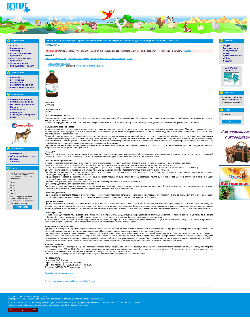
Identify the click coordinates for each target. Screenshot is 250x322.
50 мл (12, 191)
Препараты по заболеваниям (111, 58)
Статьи (13, 45)
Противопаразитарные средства (107, 40)
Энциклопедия (17, 48)
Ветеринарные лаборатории (17, 111)
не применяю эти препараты (22, 201)
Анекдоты (15, 161)
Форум (226, 45)
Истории (14, 159)
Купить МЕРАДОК (56, 66)
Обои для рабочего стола (22, 156)
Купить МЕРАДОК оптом (59, 63)
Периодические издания (22, 66)
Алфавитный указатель (55, 58)
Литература (16, 51)
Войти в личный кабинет (22, 87)
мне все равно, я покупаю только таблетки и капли (21, 197)
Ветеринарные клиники (21, 102)
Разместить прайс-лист (21, 85)
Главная (49, 40)
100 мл (13, 193)
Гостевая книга (230, 48)
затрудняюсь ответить (19, 204)
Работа (226, 58)
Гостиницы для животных (23, 104)
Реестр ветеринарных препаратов (21, 59)
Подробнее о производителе (59, 273)
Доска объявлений (232, 55)
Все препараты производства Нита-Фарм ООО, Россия (70, 281)
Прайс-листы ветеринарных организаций (17, 79)
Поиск (129, 58)
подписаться (235, 99)
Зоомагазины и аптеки (21, 99)
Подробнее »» (189, 51)
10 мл (12, 182)
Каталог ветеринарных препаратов (21, 54)
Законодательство (19, 63)
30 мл (12, 188)
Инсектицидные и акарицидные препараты (146, 40)
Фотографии (16, 154)
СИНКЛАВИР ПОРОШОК (231, 69)
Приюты (14, 107)
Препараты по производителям (82, 58)
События (227, 61)
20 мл (12, 185)
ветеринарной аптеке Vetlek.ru (89, 66)
